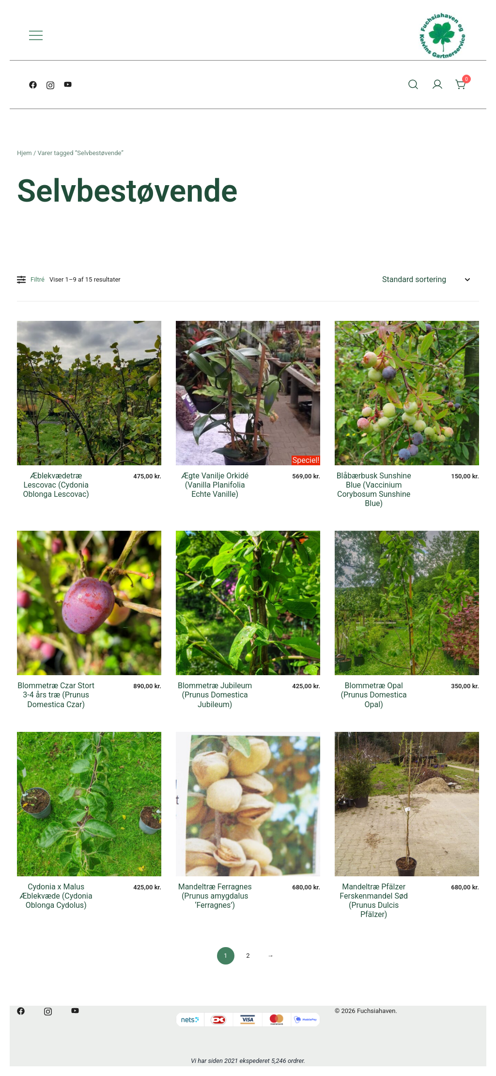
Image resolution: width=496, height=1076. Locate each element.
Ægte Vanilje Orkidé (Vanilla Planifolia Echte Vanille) (214, 485)
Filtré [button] (31, 279)
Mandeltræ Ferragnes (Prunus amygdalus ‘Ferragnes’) (215, 896)
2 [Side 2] (247, 955)
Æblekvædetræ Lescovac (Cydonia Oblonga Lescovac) (56, 485)
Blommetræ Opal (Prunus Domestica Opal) (374, 695)
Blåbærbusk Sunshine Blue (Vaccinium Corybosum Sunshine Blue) (374, 489)
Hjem (24, 153)
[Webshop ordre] (425, 280)
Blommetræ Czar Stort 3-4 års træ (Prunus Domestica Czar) (55, 695)
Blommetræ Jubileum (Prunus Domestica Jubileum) (215, 695)
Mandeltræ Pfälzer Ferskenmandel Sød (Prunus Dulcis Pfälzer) (374, 900)
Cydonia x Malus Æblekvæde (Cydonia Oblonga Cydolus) (56, 896)
